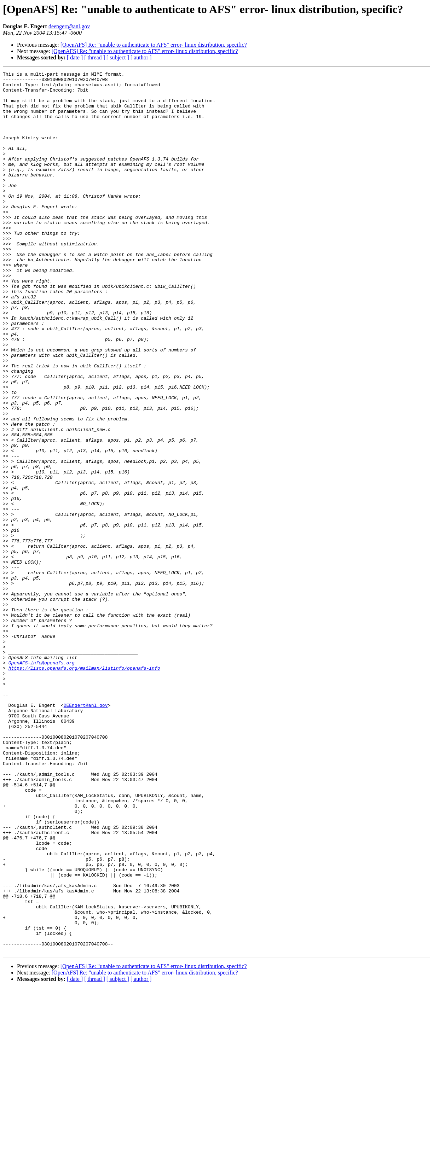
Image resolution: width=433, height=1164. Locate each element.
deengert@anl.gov (69, 26)
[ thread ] (94, 57)
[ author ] (141, 57)
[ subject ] (117, 57)
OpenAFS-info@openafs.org (41, 781)
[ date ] (75, 57)
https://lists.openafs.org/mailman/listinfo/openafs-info (84, 788)
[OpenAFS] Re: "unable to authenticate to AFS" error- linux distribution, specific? (153, 45)
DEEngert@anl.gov (86, 832)
